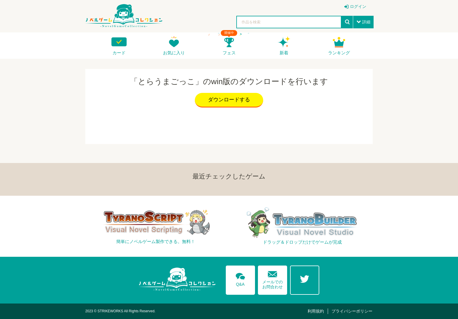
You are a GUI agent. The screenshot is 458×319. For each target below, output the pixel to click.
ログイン (358, 6)
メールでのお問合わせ (272, 278)
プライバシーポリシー (352, 311)
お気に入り (174, 52)
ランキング (339, 52)
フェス (229, 52)
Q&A (240, 278)
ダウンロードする (229, 100)
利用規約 (316, 311)
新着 (284, 52)
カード (119, 52)
